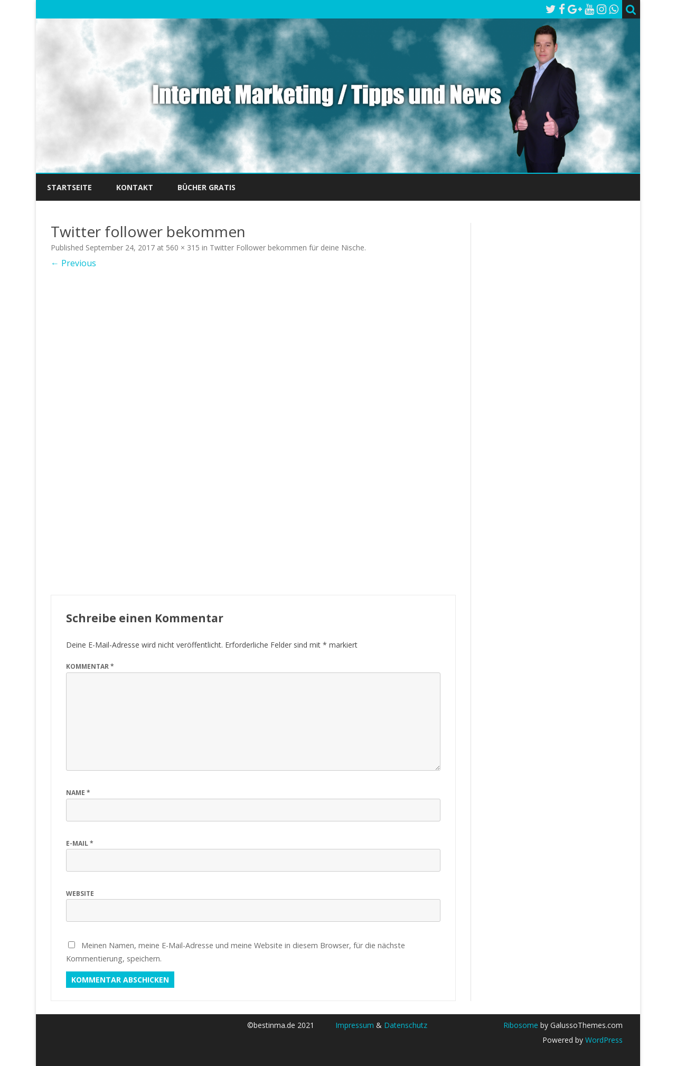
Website (80, 893)
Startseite (69, 187)
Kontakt (134, 187)
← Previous (73, 263)
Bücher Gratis (206, 187)
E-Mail (79, 843)
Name (78, 792)
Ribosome (520, 1025)
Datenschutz (405, 1025)
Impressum (354, 1025)
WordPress (603, 1040)
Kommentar (90, 666)
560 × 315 (183, 247)
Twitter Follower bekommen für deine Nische (287, 247)
